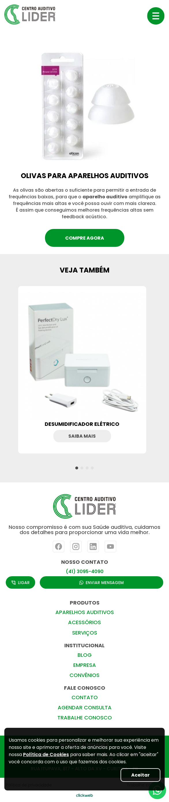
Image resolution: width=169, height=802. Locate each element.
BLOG (85, 655)
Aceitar (140, 775)
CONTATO (85, 697)
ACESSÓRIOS (84, 622)
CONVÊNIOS (84, 675)
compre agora (84, 238)
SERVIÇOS (84, 632)
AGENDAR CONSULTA (85, 707)
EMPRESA (84, 665)
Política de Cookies (46, 754)
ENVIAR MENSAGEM (101, 582)
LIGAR (21, 582)
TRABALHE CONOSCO (84, 717)
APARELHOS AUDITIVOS (84, 612)
